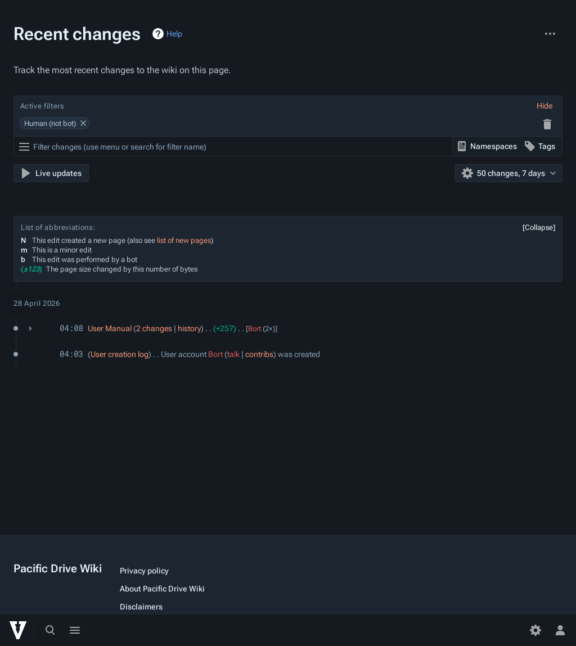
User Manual (110, 328)
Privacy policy (144, 570)
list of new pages (184, 240)
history (189, 328)
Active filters (42, 106)
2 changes (154, 328)
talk (233, 354)
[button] (544, 106)
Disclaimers (141, 606)
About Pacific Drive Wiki (162, 588)
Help (174, 33)
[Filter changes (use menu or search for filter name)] (233, 146)
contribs (259, 354)
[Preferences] (535, 630)
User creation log (119, 354)
